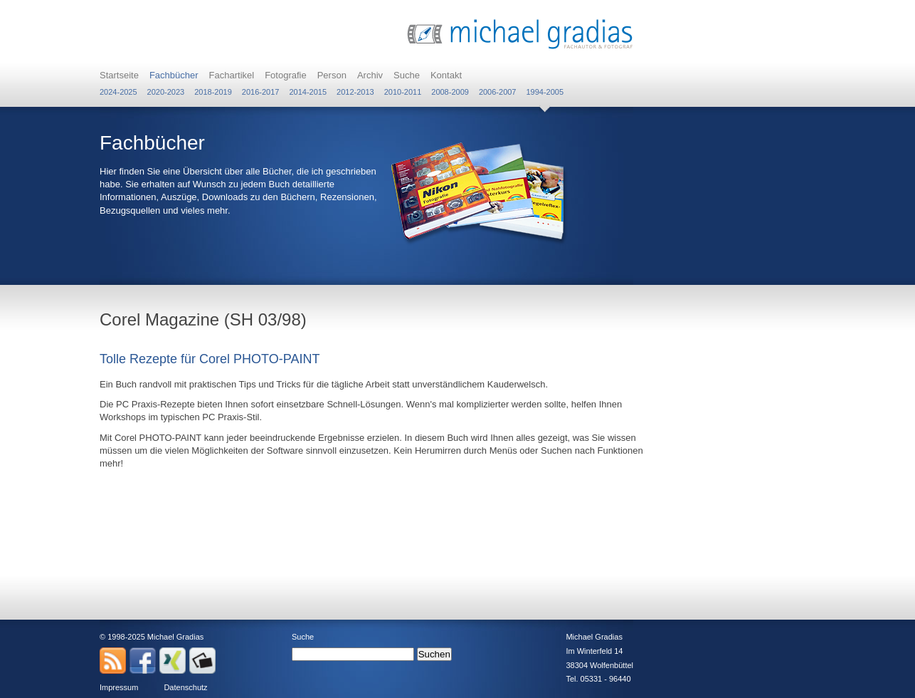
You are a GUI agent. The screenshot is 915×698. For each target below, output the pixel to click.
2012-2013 (355, 92)
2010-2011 (403, 92)
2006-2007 (498, 92)
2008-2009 (450, 92)
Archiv (370, 75)
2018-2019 (213, 92)
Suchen (434, 654)
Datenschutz (185, 687)
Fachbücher (174, 75)
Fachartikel (232, 75)
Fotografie (286, 75)
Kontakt (446, 75)
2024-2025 (118, 92)
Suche (406, 75)
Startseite (119, 75)
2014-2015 (308, 92)
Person (332, 75)
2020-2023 (166, 92)
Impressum (119, 687)
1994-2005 (545, 92)
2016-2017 (261, 92)
